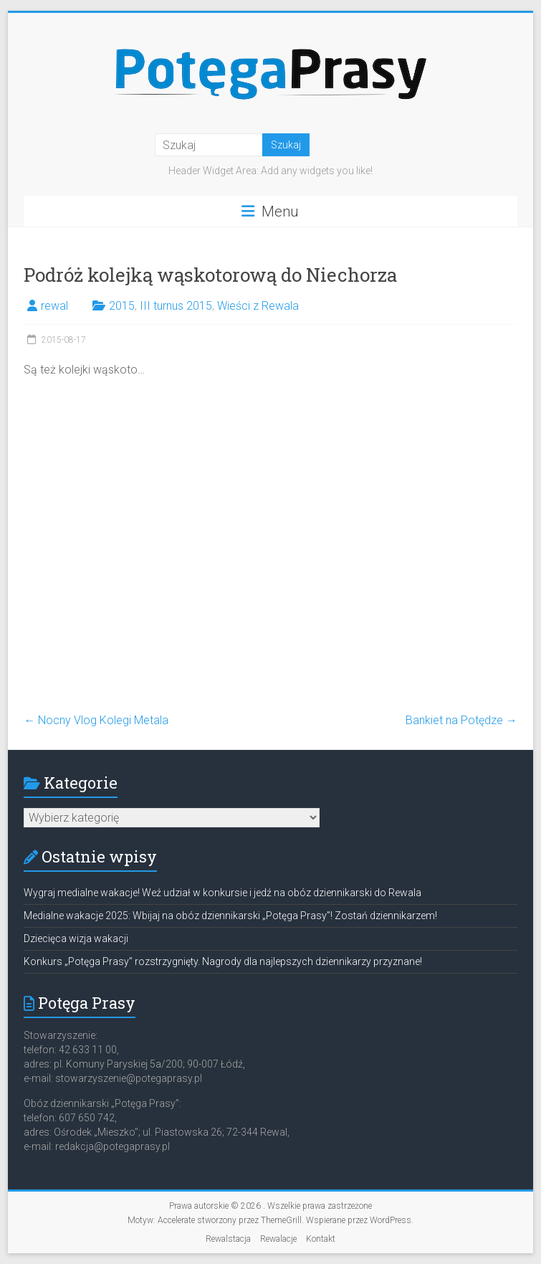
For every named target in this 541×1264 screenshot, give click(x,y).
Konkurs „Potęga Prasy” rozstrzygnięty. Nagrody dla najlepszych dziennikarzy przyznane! (223, 961)
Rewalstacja (228, 1239)
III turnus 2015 (176, 306)
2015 (122, 306)
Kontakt (320, 1239)
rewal (54, 306)
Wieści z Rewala (258, 306)
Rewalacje (278, 1239)
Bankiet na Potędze (461, 720)
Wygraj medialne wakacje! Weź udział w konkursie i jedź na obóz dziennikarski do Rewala (222, 892)
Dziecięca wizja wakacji (76, 938)
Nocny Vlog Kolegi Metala (96, 720)
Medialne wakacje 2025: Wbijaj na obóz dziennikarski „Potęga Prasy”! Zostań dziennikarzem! (230, 915)
